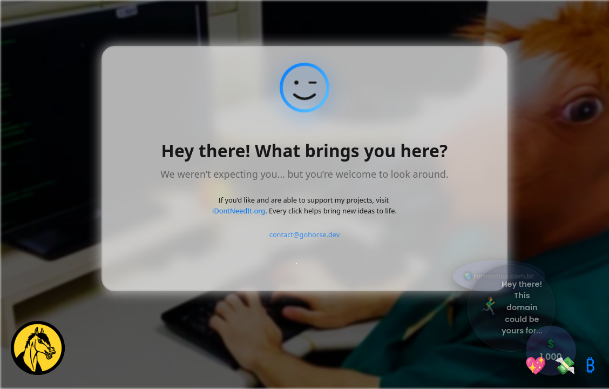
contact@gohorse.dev (304, 234)
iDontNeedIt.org (238, 211)
